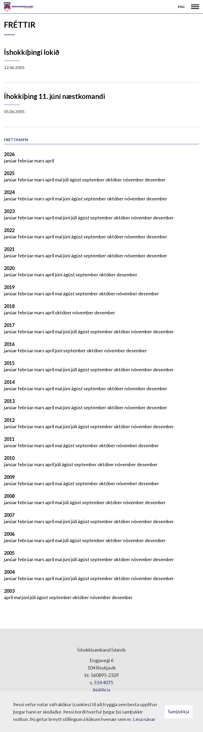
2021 (9, 249)
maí (59, 179)
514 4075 (103, 682)
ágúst (76, 179)
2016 (9, 344)
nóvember (134, 179)
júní (67, 198)
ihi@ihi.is (101, 690)
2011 (9, 439)
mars (39, 160)
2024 (9, 192)
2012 (9, 420)
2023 (9, 211)
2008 (9, 496)
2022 (9, 230)
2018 (9, 306)
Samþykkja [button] (178, 711)
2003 (9, 591)
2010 (9, 458)
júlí (66, 179)
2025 (9, 173)
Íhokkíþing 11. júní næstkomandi (54, 96)
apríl (49, 160)
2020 (9, 268)
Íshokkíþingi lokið (31, 52)
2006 (9, 534)
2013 (9, 401)
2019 (9, 287)
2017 (9, 325)
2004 (9, 572)
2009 (9, 477)
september (93, 179)
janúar (11, 160)
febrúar (26, 160)
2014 (9, 382)
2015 (9, 363)
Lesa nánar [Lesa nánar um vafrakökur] (144, 719)
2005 (9, 553)
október (114, 179)
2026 (9, 154)
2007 (9, 515)
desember (155, 179)
